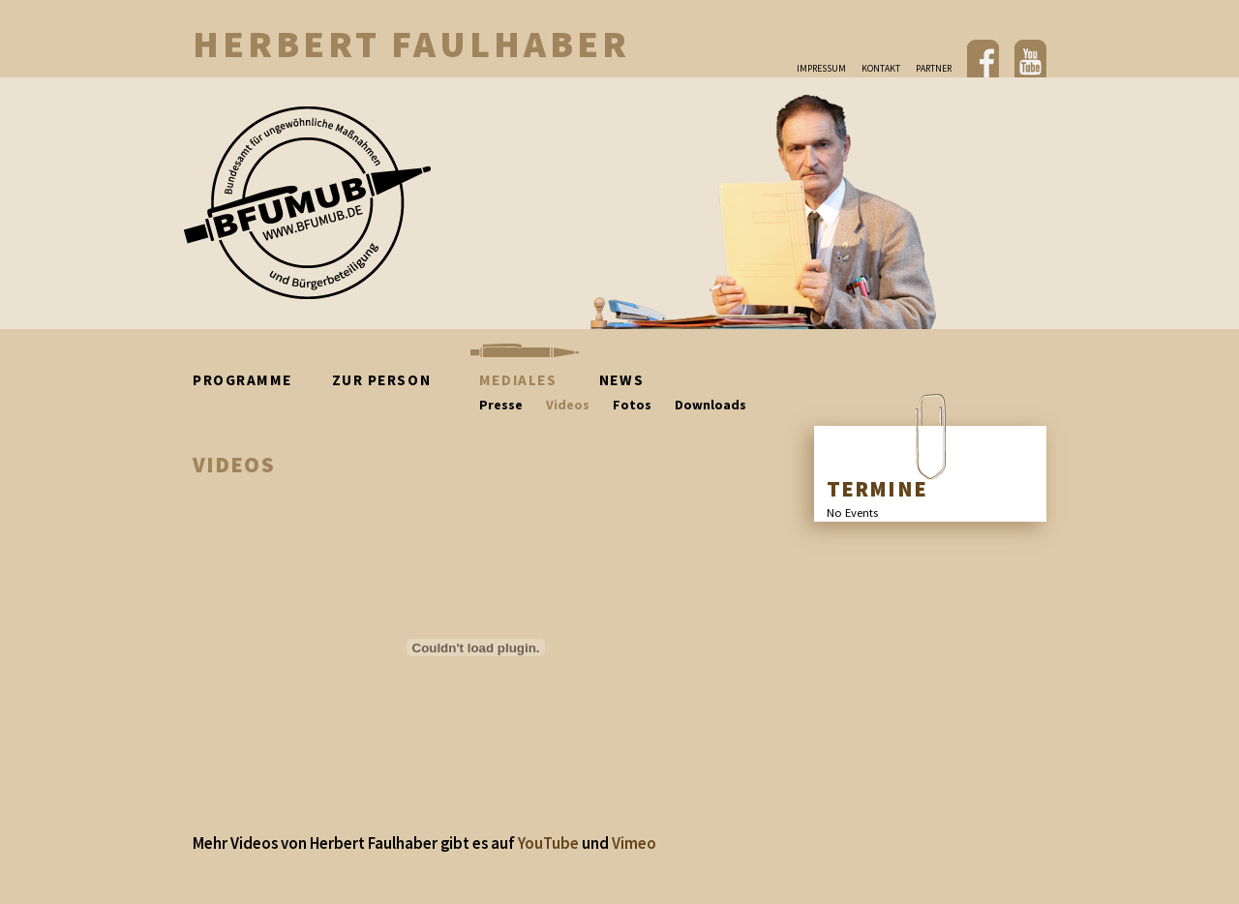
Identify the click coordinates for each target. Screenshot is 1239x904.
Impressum (821, 68)
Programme (258, 380)
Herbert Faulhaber (411, 43)
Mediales (518, 380)
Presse (501, 404)
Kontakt (880, 68)
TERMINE (877, 488)
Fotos (632, 404)
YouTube (548, 843)
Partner (934, 68)
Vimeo (634, 843)
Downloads (710, 404)
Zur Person (401, 380)
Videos (567, 404)
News (621, 380)
